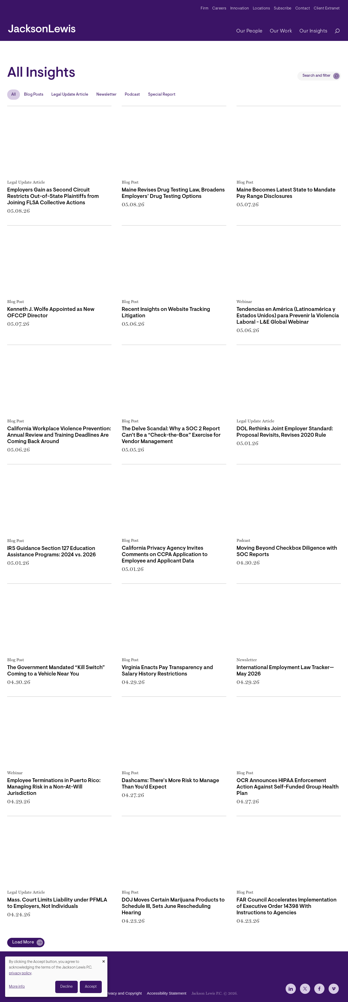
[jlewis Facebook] (319, 989)
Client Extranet (327, 8)
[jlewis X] (305, 989)
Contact (302, 8)
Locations (261, 8)
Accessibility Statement (166, 993)
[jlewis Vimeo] (334, 989)
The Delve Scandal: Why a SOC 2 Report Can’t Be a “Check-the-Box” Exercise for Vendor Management (171, 435)
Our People (249, 31)
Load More (23, 942)
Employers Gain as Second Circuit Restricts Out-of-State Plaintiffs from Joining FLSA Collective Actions (53, 196)
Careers (219, 8)
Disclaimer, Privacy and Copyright (113, 993)
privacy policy (20, 973)
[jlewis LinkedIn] (291, 989)
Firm (204, 8)
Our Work (281, 31)
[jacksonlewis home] (41, 27)
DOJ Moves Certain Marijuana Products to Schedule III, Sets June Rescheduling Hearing (173, 906)
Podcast (132, 95)
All (13, 95)
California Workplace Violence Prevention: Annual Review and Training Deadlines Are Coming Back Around (59, 435)
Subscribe (282, 8)
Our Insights (313, 31)
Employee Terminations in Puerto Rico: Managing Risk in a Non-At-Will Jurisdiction (53, 787)
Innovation (239, 8)
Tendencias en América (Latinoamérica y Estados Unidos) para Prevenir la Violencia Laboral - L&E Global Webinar (288, 316)
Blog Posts (33, 95)
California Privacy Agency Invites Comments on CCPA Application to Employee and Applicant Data (165, 555)
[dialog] (56, 976)
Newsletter (106, 95)
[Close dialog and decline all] (103, 959)
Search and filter (316, 76)
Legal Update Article (69, 95)
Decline (66, 987)
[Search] (335, 31)
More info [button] (17, 987)
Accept (91, 987)
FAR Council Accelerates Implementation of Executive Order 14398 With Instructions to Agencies (286, 906)
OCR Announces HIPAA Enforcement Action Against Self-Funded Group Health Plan (288, 787)
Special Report (161, 95)
